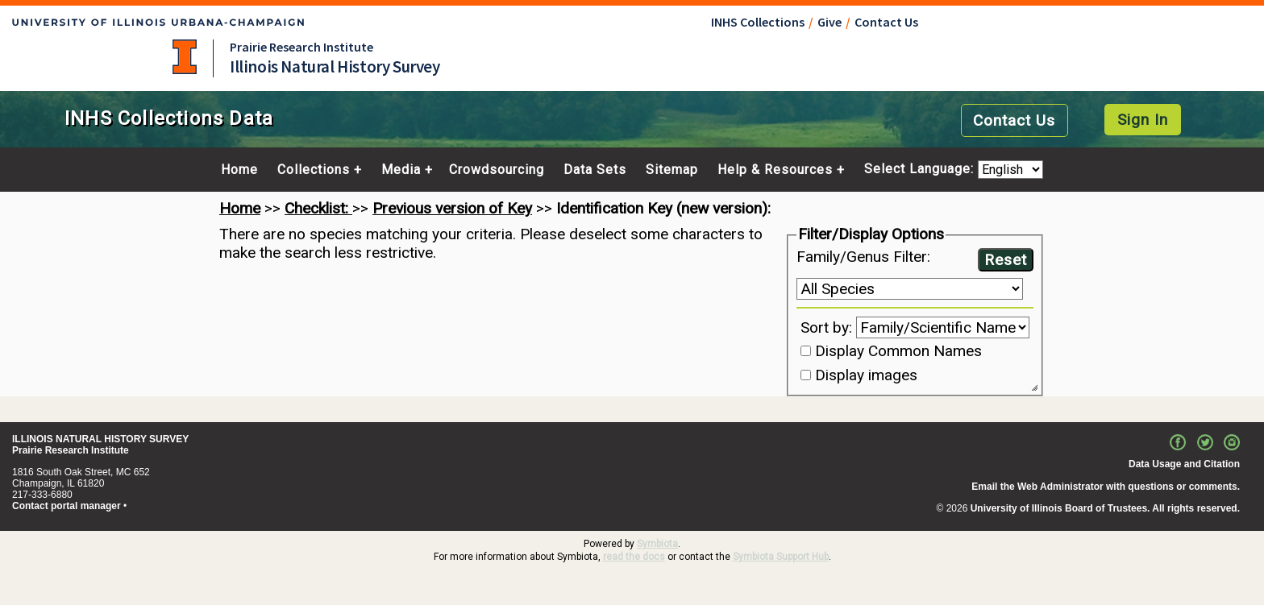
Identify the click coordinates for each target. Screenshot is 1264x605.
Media (401, 170)
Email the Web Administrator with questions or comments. (1105, 486)
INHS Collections (758, 22)
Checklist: (318, 208)
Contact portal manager (66, 506)
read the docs (634, 556)
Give (829, 22)
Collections (313, 170)
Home (239, 170)
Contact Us (886, 22)
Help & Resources (775, 170)
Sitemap (672, 170)
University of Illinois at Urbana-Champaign (185, 56)
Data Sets (594, 170)
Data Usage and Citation (1184, 464)
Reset (1005, 260)
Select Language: (921, 169)
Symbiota (657, 543)
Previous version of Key (452, 208)
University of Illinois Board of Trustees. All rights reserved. (1105, 508)
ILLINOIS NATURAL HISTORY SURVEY (100, 439)
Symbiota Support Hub (781, 556)
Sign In (1142, 119)
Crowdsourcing (496, 170)
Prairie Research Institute (301, 47)
